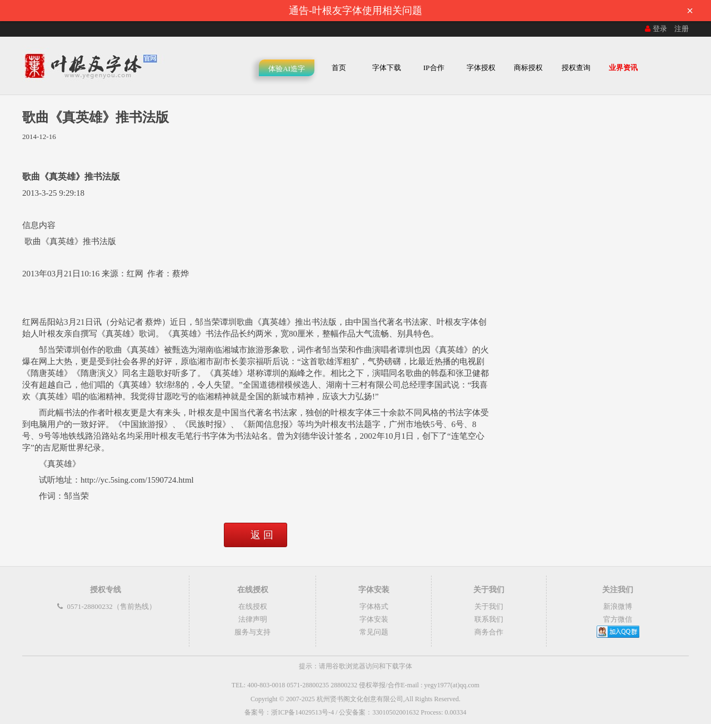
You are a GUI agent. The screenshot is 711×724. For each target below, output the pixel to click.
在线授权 (252, 606)
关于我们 (488, 606)
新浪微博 (617, 606)
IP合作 (433, 67)
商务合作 (488, 632)
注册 (681, 28)
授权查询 (576, 67)
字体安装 (373, 619)
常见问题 (373, 632)
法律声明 (252, 619)
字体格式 (373, 606)
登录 (655, 28)
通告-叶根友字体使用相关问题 (494, 10)
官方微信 (617, 619)
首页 (339, 67)
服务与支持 (252, 632)
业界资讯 (623, 67)
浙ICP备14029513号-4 (302, 712)
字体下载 (386, 67)
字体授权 (481, 67)
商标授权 (528, 67)
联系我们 (488, 619)
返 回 (262, 534)
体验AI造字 (286, 69)
